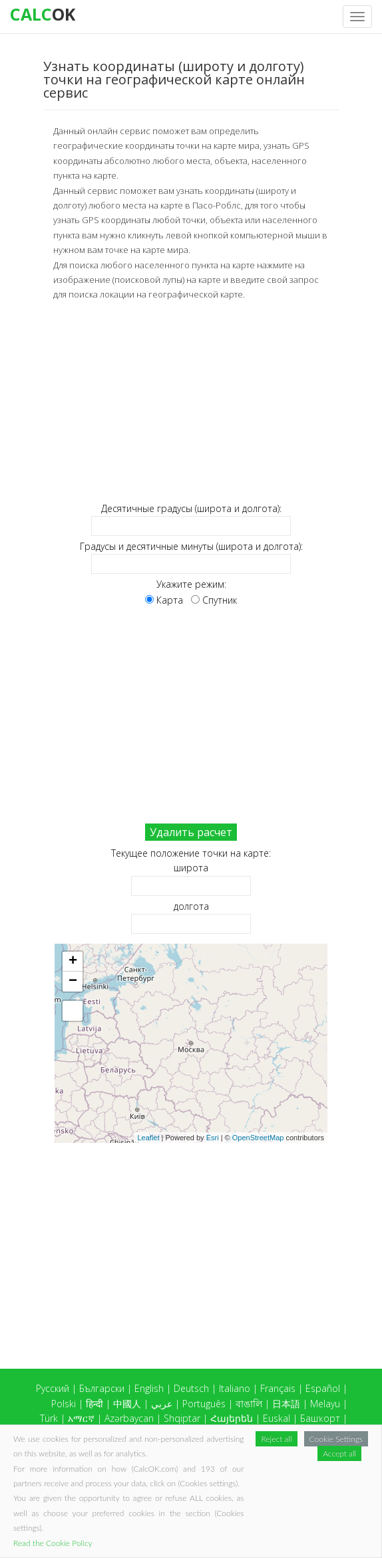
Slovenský (61, 1478)
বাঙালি (249, 1403)
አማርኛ (81, 1418)
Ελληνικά (62, 1448)
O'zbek (263, 1478)
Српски (324, 1462)
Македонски (321, 1507)
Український (313, 1478)
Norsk (286, 1462)
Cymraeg (191, 1433)
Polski (63, 1403)
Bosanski (143, 1433)
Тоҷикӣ (160, 1478)
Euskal (276, 1418)
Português (204, 1403)
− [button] (73, 982)
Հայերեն (231, 1418)
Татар (225, 1478)
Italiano (234, 1388)
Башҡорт (320, 1418)
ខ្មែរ (128, 1462)
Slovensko (113, 1478)
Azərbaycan (129, 1418)
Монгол (247, 1462)
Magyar (235, 1433)
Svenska (221, 1492)
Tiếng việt (279, 1433)
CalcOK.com (321, 1525)
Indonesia (234, 1448)
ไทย (194, 1478)
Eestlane (321, 1492)
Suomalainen (88, 1492)
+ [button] (73, 962)
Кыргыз (95, 1462)
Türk (49, 1418)
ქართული (112, 1448)
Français (277, 1388)
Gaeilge (280, 1448)
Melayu (325, 1403)
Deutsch (191, 1388)
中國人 (127, 1403)
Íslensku (323, 1448)
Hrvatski (143, 1492)
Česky (182, 1492)
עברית (191, 1448)
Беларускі (93, 1433)
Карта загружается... (196, 1043)
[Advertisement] (191, 402)
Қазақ (56, 1462)
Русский (52, 1388)
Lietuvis (204, 1462)
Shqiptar (182, 1418)
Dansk (157, 1448)
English (149, 1388)
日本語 (286, 1403)
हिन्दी (94, 1403)
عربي (161, 1403)
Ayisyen (324, 1433)
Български (101, 1388)
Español (322, 1388)
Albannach (271, 1492)
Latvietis (161, 1462)
